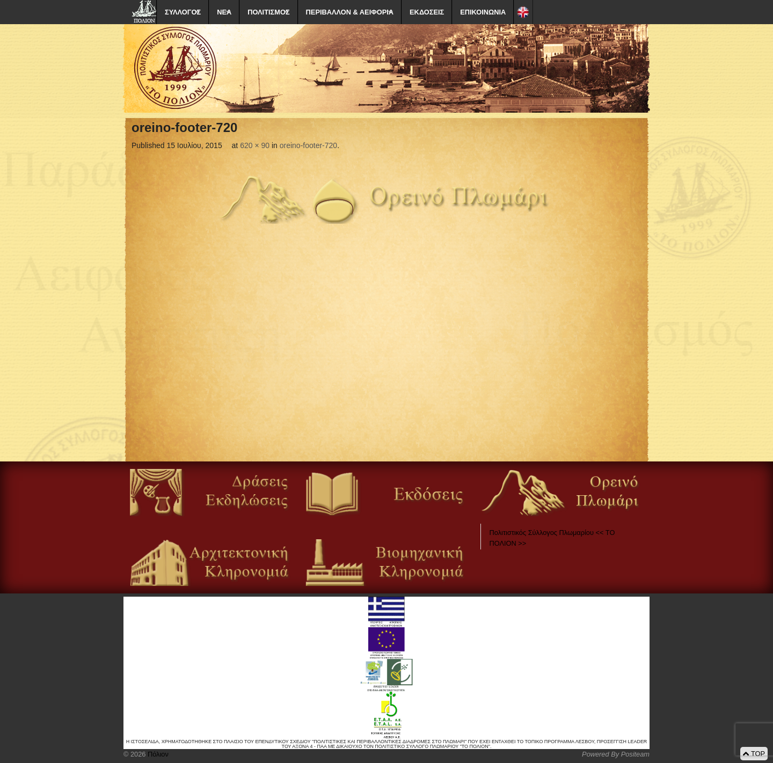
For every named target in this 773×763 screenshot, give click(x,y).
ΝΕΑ (224, 12)
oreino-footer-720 (308, 145)
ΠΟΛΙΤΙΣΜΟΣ (268, 12)
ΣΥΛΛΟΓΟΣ (183, 12)
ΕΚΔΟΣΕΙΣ (427, 12)
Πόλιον (156, 754)
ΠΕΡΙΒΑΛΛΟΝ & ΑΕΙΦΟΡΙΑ (349, 12)
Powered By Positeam (616, 754)
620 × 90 (254, 145)
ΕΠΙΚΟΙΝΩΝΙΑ (483, 12)
